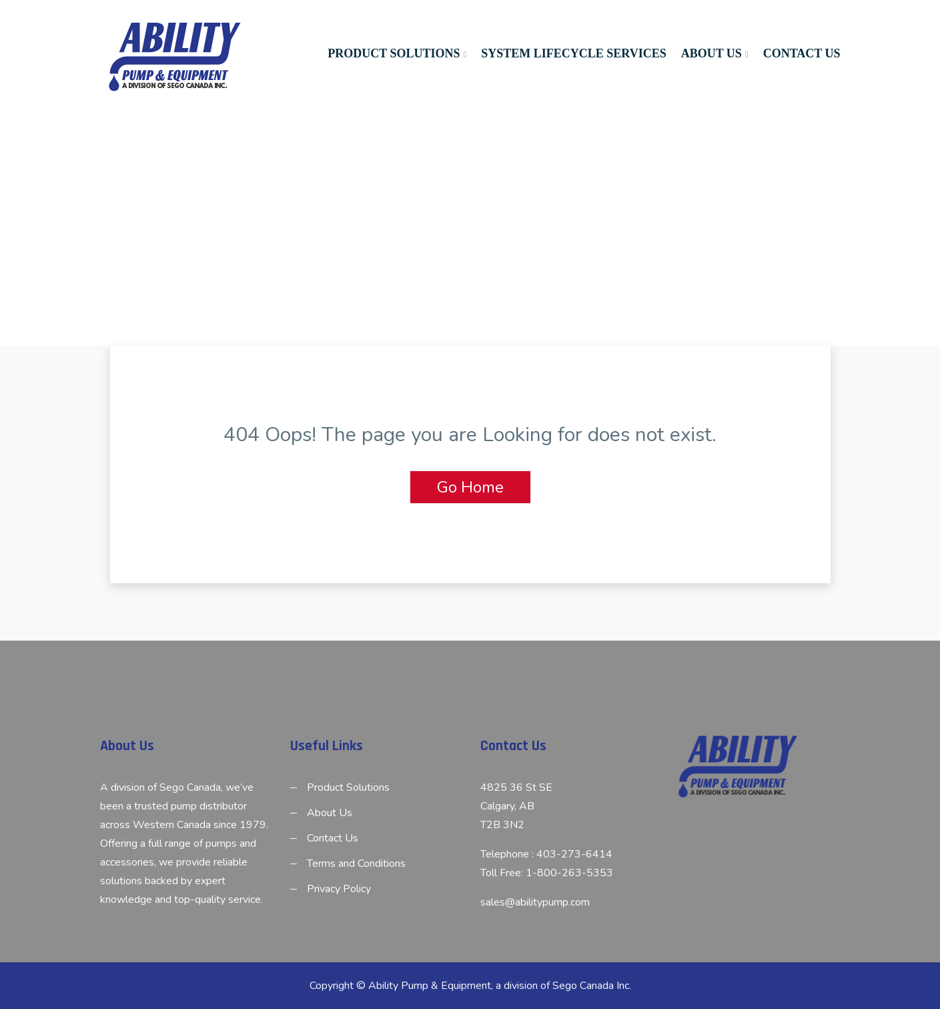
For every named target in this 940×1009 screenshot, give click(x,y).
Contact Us (802, 53)
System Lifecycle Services (573, 53)
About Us (711, 53)
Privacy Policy (339, 889)
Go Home (470, 487)
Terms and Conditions (356, 863)
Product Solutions (394, 53)
